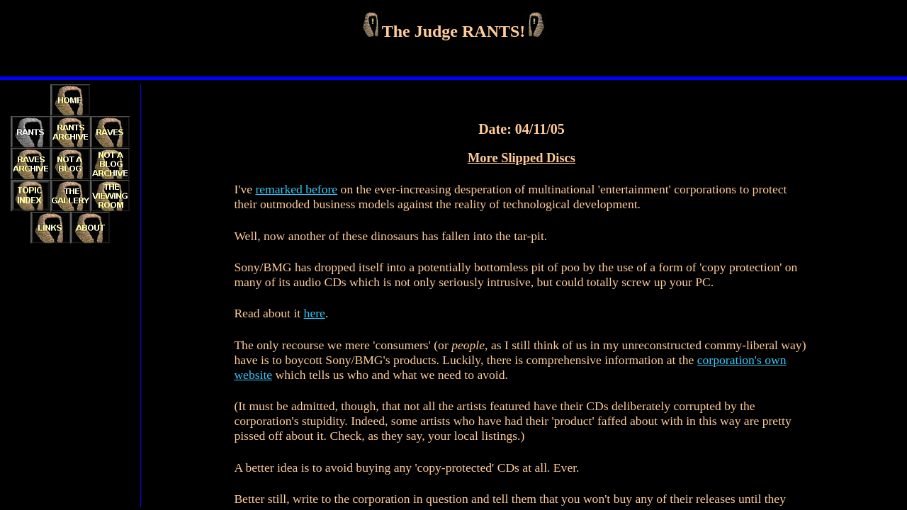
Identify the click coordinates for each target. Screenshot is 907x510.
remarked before (296, 189)
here (314, 313)
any (644, 499)
